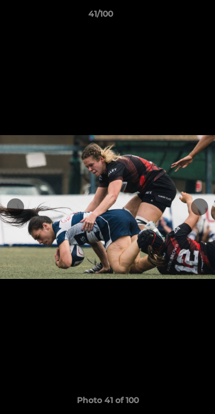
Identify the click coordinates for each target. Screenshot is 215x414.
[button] (174, 17)
